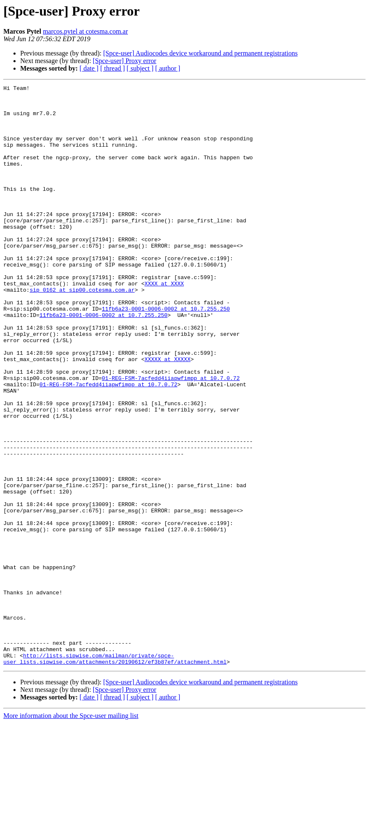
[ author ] (168, 68)
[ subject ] (140, 68)
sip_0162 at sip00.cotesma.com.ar (82, 331)
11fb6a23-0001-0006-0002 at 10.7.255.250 (166, 354)
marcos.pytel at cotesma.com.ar (85, 31)
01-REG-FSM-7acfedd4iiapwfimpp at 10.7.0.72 (171, 437)
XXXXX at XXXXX (167, 414)
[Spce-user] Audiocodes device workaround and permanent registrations (200, 53)
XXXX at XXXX (164, 323)
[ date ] (89, 68)
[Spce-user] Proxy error (124, 60)
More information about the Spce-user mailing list (70, 831)
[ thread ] (112, 68)
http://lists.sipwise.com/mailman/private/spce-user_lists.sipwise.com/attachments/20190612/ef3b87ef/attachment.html (114, 773)
